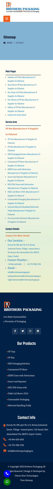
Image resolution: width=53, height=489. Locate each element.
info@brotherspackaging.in (19, 272)
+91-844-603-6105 (15, 264)
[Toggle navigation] (6, 19)
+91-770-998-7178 (33, 264)
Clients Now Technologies (26, 475)
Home (7, 43)
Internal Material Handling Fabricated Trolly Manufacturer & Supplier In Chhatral (23, 211)
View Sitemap (26, 480)
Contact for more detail (17, 115)
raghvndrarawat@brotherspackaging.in (24, 280)
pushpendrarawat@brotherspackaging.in (24, 276)
